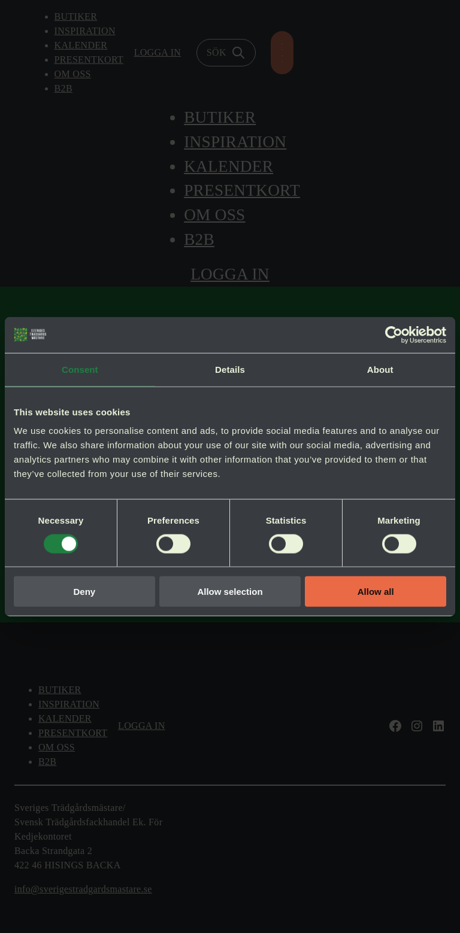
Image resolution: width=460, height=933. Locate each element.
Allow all (376, 591)
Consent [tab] (80, 369)
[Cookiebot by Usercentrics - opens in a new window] (393, 335)
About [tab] (380, 369)
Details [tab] (230, 369)
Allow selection (229, 591)
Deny (84, 591)
